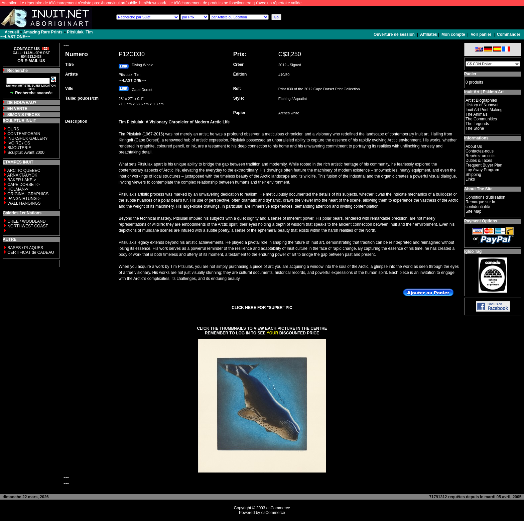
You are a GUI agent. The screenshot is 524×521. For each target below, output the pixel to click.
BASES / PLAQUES (25, 247)
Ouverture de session (395, 34)
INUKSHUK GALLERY (27, 138)
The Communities (481, 119)
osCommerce (278, 508)
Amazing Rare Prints (42, 32)
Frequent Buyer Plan (484, 165)
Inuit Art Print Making (484, 109)
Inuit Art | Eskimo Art (484, 92)
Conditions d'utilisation (485, 197)
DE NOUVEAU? (21, 102)
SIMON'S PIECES (23, 114)
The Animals (477, 114)
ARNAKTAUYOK (22, 175)
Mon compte (453, 34)
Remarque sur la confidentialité (480, 204)
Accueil (12, 32)
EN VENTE (17, 108)
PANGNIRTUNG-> (23, 198)
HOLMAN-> (17, 189)
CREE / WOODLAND (25, 221)
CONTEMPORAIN (23, 133)
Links (470, 179)
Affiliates (428, 34)
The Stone (475, 128)
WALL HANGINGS (23, 203)
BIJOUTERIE (19, 147)
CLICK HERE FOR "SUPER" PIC (262, 307)
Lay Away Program (482, 170)
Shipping (473, 174)
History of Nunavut (482, 105)
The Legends (477, 123)
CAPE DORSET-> (23, 184)
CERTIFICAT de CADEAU (30, 252)
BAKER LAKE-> (21, 180)
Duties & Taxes (479, 160)
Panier (470, 74)
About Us (474, 146)
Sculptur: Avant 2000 (25, 152)
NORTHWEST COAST (27, 226)
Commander (508, 34)
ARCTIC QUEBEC (23, 170)
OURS (13, 129)
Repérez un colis (480, 155)
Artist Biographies (481, 100)
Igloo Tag (473, 251)
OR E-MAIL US (31, 61)
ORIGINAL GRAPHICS (27, 194)
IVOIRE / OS (18, 143)
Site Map (473, 211)
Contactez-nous (480, 151)
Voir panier (481, 34)
